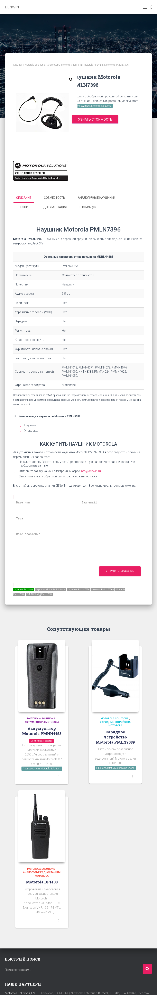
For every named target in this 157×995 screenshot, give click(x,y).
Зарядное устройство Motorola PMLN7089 (115, 736)
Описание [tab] (23, 197)
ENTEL (35, 993)
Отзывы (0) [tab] (88, 207)
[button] (71, 79)
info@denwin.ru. (91, 470)
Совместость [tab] (54, 197)
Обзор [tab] (23, 207)
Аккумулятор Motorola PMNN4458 (41, 731)
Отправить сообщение (120, 570)
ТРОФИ (114, 993)
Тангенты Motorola (83, 64)
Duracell (103, 993)
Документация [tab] (55, 207)
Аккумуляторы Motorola (42, 721)
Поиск (147, 968)
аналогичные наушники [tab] (96, 197)
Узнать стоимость (95, 119)
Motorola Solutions (35, 64)
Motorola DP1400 (42, 881)
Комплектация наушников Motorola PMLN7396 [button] (46, 416)
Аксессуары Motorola (59, 64)
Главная (17, 64)
